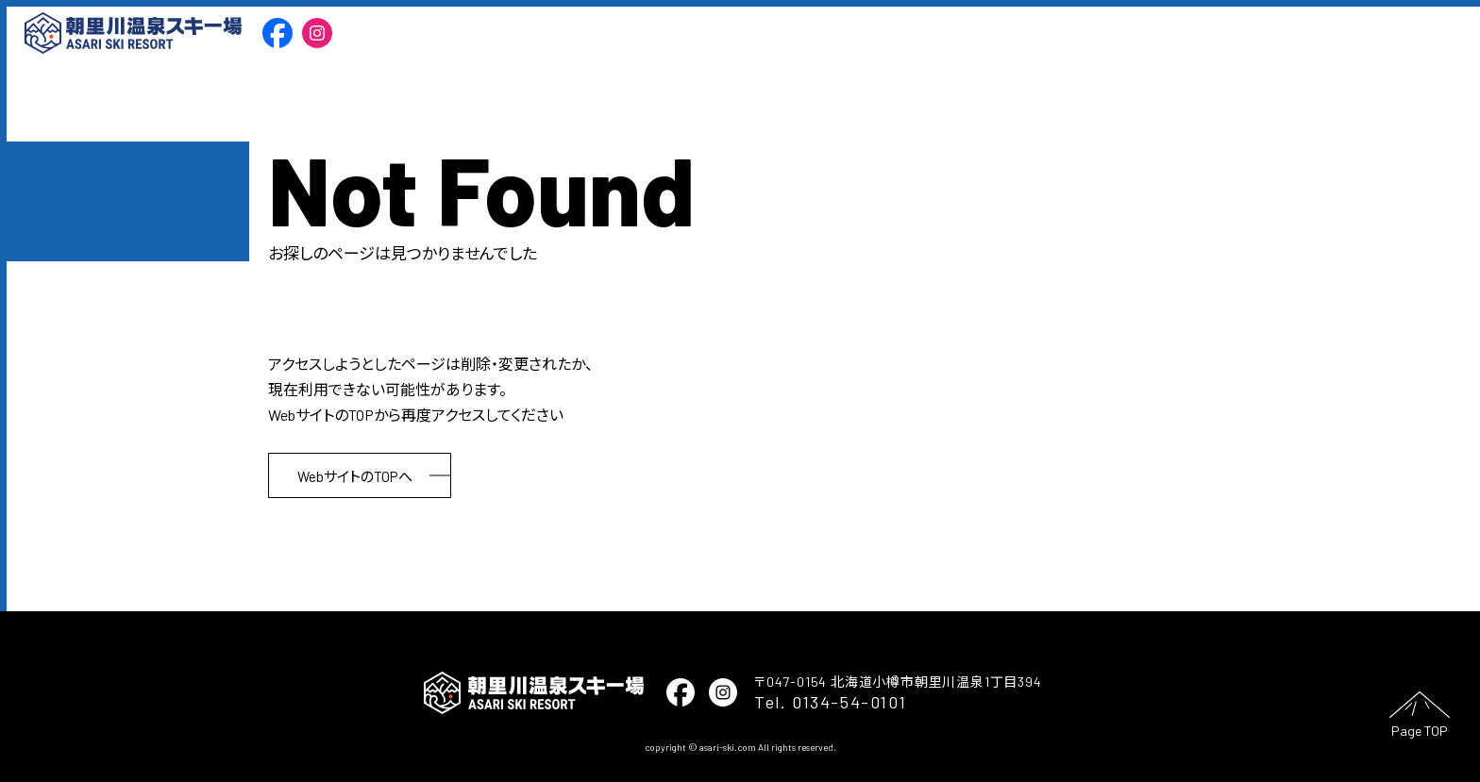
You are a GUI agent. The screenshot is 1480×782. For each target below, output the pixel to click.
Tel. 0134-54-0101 (830, 701)
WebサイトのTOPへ (354, 476)
